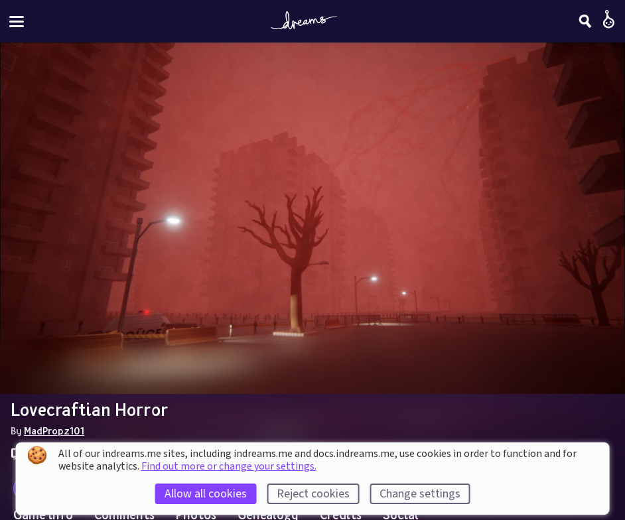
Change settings (420, 494)
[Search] (585, 21)
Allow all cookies (206, 494)
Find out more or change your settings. (228, 466)
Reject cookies (313, 494)
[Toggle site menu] (16, 22)
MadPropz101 (54, 430)
